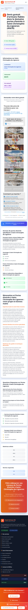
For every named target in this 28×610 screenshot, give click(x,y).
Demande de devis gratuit (7, 537)
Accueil (2, 8)
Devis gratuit (14, 596)
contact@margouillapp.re (8, 569)
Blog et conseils (5, 541)
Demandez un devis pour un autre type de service (13, 224)
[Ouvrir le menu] (26, 2)
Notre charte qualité (6, 539)
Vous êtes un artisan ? (23, 212)
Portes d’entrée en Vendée (8, 8)
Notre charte (14, 600)
